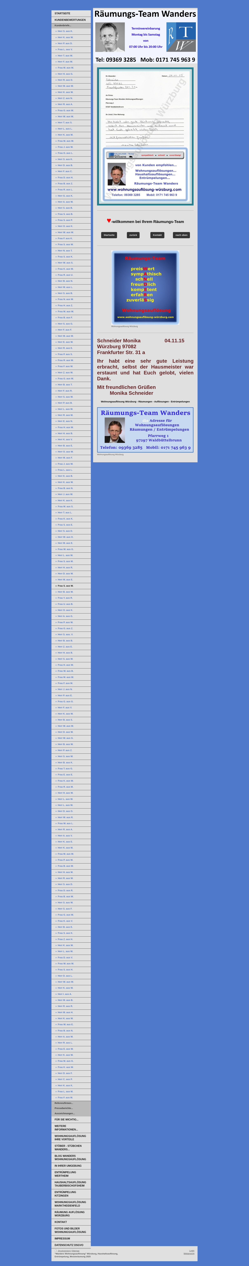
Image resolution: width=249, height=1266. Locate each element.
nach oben (181, 235)
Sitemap (75, 1251)
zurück (133, 235)
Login (191, 1250)
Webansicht (189, 1253)
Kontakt (157, 235)
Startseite (109, 235)
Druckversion (63, 1251)
